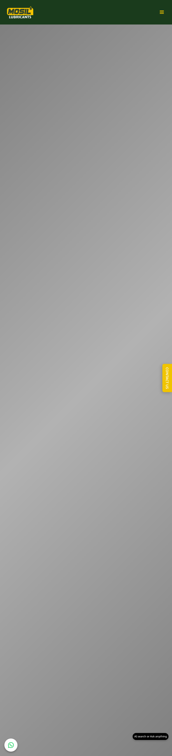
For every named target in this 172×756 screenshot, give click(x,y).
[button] (160, 12)
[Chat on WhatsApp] (11, 745)
